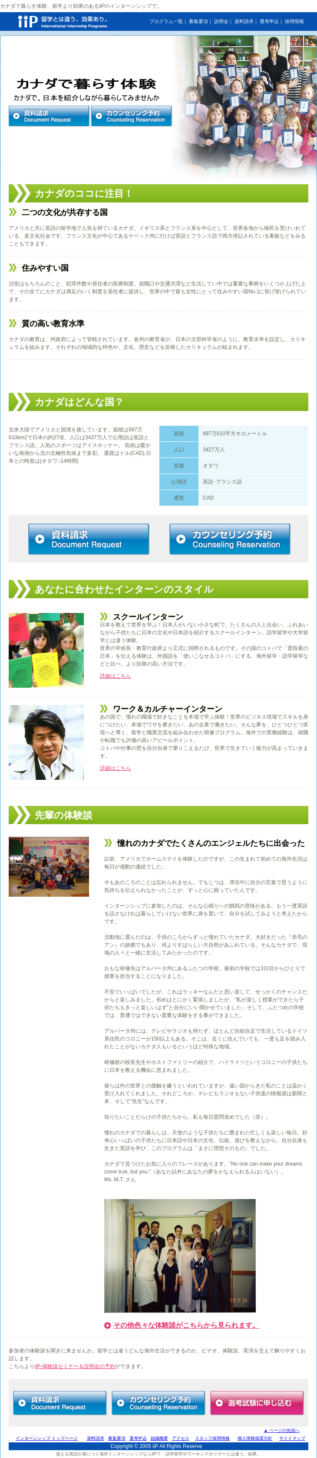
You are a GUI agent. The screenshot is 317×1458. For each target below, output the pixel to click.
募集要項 (198, 21)
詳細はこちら (115, 676)
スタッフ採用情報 (212, 1438)
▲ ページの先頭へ (282, 1430)
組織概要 (159, 1438)
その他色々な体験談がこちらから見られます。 (186, 1325)
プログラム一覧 (166, 21)
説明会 (221, 21)
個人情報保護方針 (255, 1438)
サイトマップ (292, 1438)
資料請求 (244, 21)
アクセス (180, 1438)
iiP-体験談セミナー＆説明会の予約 (75, 1366)
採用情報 (294, 21)
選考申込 (269, 21)
